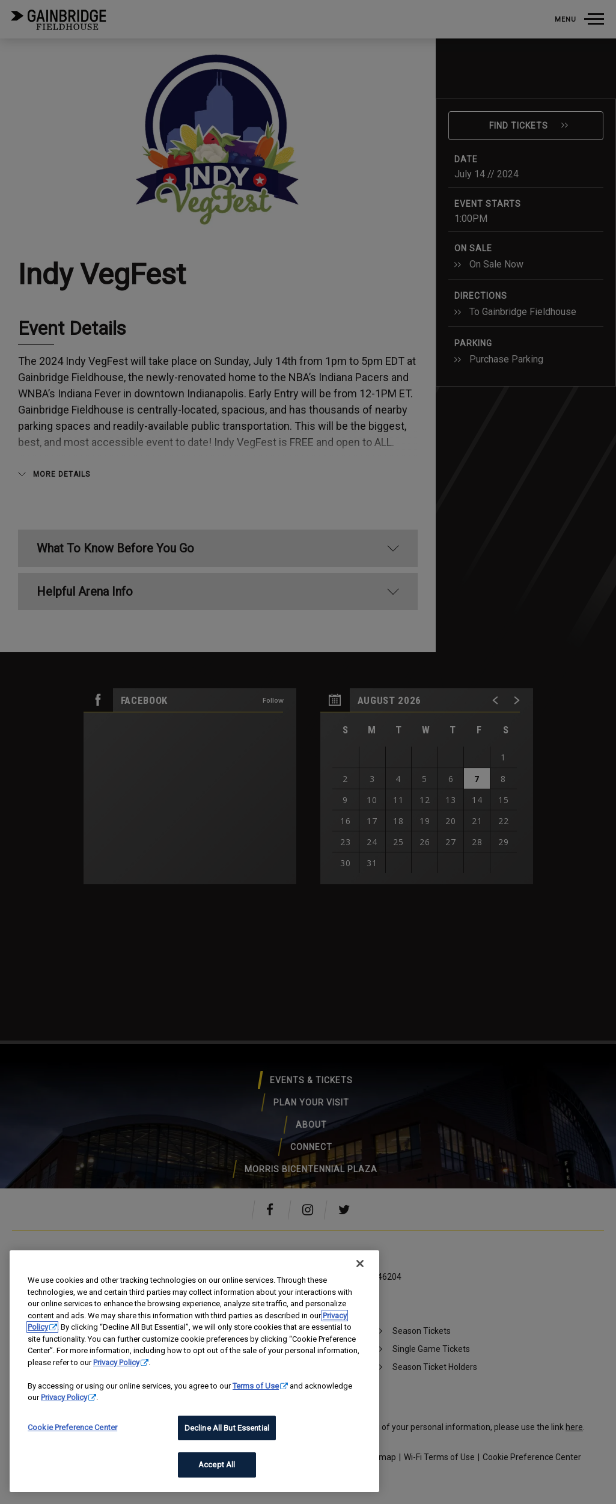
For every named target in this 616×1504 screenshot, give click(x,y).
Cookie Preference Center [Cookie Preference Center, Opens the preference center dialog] (72, 1427)
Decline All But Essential (226, 1427)
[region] (194, 1371)
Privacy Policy (116, 1362)
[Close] (360, 1263)
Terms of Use (256, 1385)
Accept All (216, 1464)
